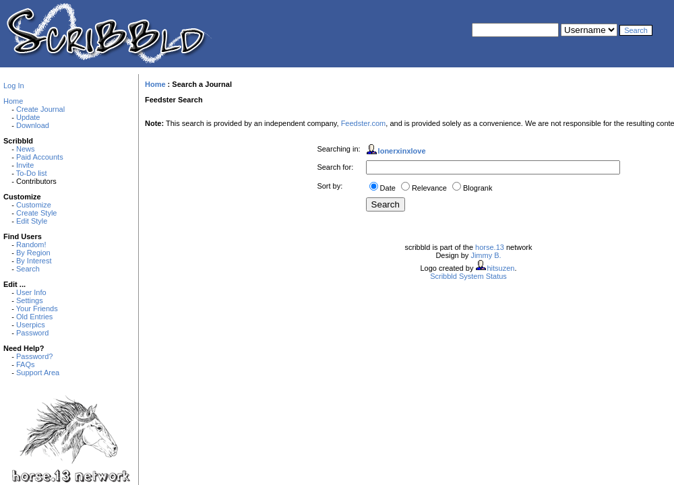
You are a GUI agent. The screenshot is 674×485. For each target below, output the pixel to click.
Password (32, 333)
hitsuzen (500, 268)
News (25, 149)
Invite (25, 165)
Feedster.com (363, 123)
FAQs (25, 364)
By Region (33, 253)
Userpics (30, 325)
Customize (33, 205)
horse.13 (489, 247)
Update (28, 117)
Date (388, 188)
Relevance (429, 188)
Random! (31, 244)
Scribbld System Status (468, 276)
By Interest (34, 261)
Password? (34, 356)
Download (32, 125)
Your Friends (37, 308)
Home (13, 101)
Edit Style (31, 221)
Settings (29, 300)
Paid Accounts (39, 157)
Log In (13, 86)
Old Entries (34, 317)
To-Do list (31, 173)
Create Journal (40, 109)
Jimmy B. (485, 255)
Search (28, 269)
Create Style (36, 213)
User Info (31, 292)
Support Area (37, 372)
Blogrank (477, 188)
